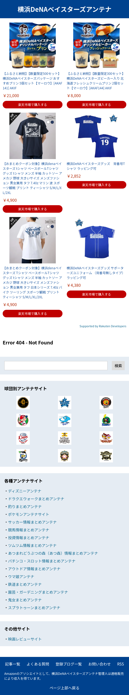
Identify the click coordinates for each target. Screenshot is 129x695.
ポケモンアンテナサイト (28, 514)
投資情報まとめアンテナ (28, 537)
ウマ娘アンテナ (21, 576)
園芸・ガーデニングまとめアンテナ (38, 592)
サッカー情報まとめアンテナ (32, 522)
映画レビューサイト (25, 639)
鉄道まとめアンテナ (25, 584)
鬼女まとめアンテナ (25, 599)
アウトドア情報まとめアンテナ (34, 568)
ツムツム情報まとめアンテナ (32, 545)
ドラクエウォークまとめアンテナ (36, 498)
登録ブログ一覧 (69, 664)
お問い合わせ (99, 664)
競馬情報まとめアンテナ (28, 529)
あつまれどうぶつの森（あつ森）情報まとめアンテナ (53, 553)
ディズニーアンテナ (24, 491)
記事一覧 (12, 664)
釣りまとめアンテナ (25, 506)
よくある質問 (38, 664)
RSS (120, 664)
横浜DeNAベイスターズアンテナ (64, 9)
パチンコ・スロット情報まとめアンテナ (41, 561)
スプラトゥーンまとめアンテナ (34, 607)
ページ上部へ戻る (65, 687)
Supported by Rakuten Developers (103, 326)
